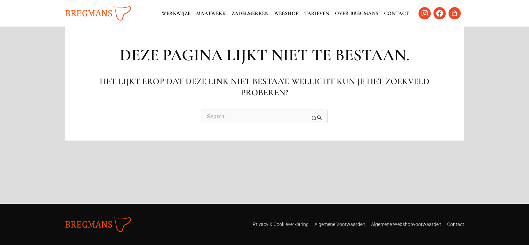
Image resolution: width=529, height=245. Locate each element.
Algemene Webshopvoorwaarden (406, 224)
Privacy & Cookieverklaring (281, 224)
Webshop (286, 13)
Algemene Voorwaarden (339, 224)
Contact (396, 13)
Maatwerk (211, 13)
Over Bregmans (356, 13)
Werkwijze (176, 13)
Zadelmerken (250, 13)
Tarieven (316, 13)
